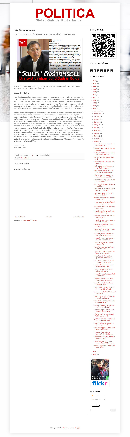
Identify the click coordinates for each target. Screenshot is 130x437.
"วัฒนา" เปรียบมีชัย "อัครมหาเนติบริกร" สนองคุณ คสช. (104, 230)
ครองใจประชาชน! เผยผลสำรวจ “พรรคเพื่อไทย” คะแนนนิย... (104, 234)
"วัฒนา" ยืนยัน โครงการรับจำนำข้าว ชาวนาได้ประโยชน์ (104, 288)
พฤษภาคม (97, 130)
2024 (94, 86)
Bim (64, 428)
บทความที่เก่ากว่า (78, 217)
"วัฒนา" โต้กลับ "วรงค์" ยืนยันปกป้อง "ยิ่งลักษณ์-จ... (103, 270)
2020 (94, 97)
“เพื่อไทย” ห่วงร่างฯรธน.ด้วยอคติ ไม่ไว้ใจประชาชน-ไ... (104, 315)
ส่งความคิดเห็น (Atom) (30, 220)
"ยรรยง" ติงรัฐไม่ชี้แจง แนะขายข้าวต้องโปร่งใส (103, 225)
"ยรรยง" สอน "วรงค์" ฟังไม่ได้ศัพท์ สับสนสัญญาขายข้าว (104, 203)
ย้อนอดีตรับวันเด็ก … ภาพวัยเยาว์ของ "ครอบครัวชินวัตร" (104, 306)
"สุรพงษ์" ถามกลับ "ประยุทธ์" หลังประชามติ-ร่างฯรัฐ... (104, 212)
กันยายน (97, 119)
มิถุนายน (97, 127)
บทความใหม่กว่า (20, 217)
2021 (94, 94)
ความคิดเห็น (96, 399)
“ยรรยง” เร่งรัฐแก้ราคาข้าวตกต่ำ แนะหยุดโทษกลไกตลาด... (104, 310)
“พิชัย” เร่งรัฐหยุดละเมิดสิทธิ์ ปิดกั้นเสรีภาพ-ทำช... (104, 346)
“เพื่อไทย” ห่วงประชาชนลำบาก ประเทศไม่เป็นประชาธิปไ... (103, 176)
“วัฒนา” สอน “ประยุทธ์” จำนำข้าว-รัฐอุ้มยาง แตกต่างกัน (104, 189)
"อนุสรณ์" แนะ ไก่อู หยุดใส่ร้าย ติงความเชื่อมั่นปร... (104, 180)
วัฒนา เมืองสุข (25, 158)
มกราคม (97, 141)
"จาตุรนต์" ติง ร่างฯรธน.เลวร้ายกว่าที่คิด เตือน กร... (104, 144)
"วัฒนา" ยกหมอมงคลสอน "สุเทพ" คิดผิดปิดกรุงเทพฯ (104, 248)
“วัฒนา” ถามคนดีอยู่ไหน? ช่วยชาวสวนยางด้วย (103, 283)
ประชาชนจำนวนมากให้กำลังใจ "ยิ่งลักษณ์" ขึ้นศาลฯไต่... (104, 261)
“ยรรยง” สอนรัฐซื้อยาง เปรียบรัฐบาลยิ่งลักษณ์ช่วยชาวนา (103, 257)
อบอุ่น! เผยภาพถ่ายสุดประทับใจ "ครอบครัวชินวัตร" (103, 194)
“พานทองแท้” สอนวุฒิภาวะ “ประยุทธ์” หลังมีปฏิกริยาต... (103, 333)
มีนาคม (96, 136)
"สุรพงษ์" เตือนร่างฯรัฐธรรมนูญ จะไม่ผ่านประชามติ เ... (104, 221)
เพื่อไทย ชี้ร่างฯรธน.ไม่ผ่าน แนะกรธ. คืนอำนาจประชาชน (104, 167)
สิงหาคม (97, 122)
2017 (94, 106)
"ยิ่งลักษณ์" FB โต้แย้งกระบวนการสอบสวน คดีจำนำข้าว (104, 153)
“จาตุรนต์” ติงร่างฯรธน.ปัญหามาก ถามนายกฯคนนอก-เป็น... (104, 239)
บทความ (95, 396)
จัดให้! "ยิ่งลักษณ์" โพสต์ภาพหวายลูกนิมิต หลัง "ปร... (104, 198)
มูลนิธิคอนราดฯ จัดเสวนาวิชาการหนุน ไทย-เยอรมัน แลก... (104, 319)
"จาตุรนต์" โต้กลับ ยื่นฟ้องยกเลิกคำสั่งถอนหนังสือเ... (104, 275)
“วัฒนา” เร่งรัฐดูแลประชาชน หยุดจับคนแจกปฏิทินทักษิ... (104, 328)
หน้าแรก (49, 217)
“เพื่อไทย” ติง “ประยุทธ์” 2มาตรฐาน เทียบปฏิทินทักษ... (104, 337)
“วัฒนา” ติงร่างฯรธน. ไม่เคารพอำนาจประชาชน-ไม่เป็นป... (103, 171)
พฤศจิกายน (98, 114)
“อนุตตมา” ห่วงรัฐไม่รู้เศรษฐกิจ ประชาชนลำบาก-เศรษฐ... (103, 279)
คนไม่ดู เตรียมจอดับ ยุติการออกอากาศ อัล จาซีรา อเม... (103, 265)
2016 (94, 108)
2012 (94, 354)
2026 (94, 81)
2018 (94, 103)
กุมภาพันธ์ (97, 139)
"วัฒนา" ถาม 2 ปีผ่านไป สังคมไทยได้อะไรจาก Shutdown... (104, 252)
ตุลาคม (96, 116)
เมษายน (97, 133)
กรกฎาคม (97, 125)
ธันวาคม (97, 111)
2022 (94, 92)
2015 (94, 351)
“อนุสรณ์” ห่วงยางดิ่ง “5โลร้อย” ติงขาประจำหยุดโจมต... (104, 297)
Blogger (77, 428)
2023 (94, 89)
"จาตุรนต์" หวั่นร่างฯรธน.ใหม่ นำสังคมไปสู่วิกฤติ (104, 216)
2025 (94, 83)
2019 (94, 100)
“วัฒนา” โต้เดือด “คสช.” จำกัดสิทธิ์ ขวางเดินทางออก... (104, 301)
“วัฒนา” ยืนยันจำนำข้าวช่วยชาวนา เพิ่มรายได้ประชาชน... (104, 342)
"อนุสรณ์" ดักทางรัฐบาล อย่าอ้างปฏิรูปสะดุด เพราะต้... (104, 324)
